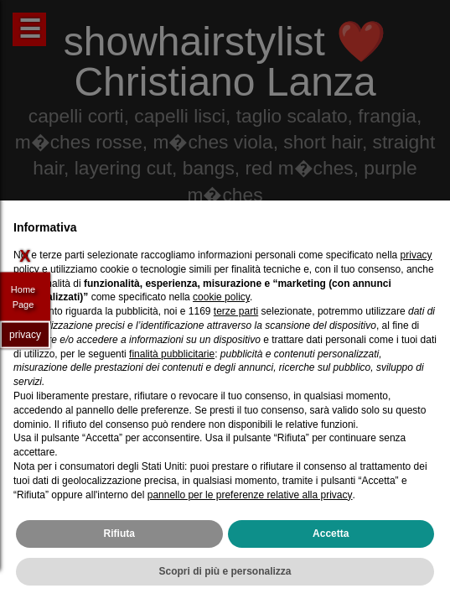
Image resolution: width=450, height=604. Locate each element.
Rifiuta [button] (119, 533)
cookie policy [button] (221, 297)
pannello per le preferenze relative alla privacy (250, 495)
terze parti (236, 311)
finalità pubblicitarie (172, 354)
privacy (25, 334)
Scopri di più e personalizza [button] (224, 571)
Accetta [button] (331, 533)
